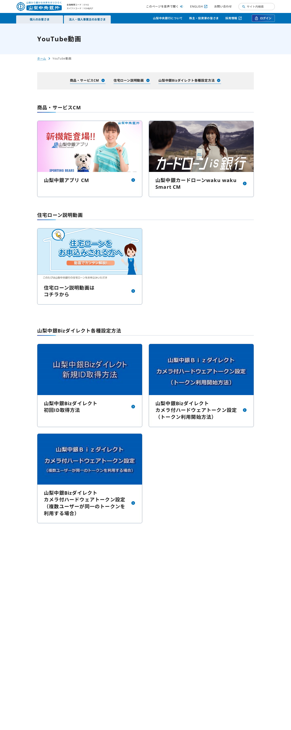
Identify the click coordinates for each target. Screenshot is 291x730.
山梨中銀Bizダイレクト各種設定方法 (189, 80)
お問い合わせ (223, 6)
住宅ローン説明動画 (132, 80)
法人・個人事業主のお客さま (87, 19)
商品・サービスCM (87, 80)
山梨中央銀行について (168, 18)
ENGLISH (199, 6)
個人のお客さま (40, 19)
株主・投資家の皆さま (204, 18)
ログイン (262, 18)
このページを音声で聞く (165, 6)
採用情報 (233, 18)
